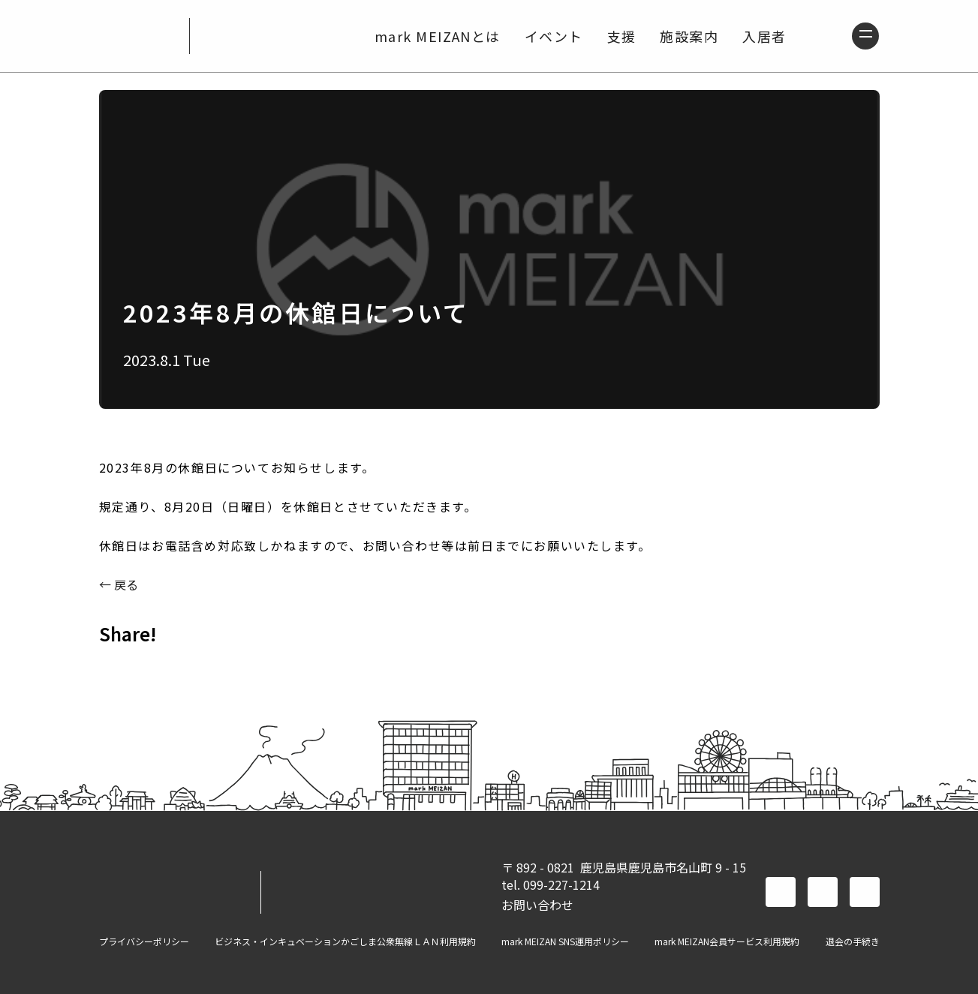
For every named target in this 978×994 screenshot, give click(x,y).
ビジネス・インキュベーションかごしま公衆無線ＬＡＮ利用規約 (345, 941)
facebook (781, 892)
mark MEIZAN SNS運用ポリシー (565, 941)
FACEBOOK (117, 667)
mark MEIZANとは (433, 36)
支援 (617, 36)
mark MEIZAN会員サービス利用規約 (727, 941)
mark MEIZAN (138, 36)
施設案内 (685, 36)
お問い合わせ (537, 905)
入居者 (759, 36)
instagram (865, 892)
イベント (549, 36)
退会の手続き (853, 941)
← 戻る (118, 584)
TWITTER (156, 667)
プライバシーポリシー (144, 941)
